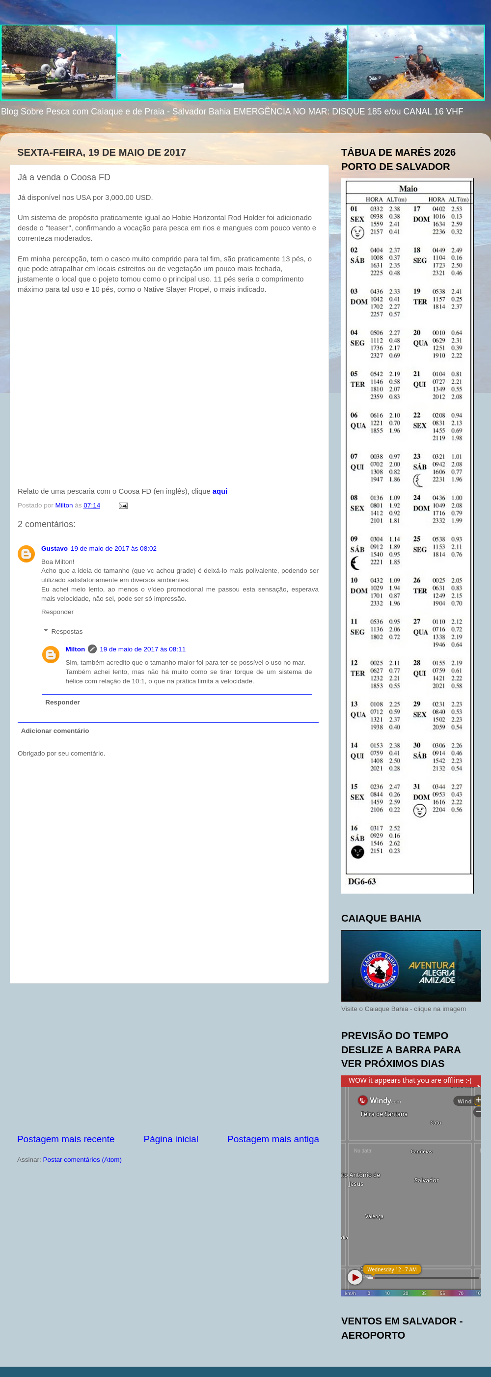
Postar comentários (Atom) (82, 1159)
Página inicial (171, 1139)
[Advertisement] (168, 1058)
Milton (75, 649)
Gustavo (54, 548)
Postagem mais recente (65, 1139)
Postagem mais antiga (273, 1139)
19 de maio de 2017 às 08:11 (143, 649)
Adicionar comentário (55, 730)
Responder (57, 612)
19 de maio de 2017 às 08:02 (114, 548)
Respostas (67, 631)
